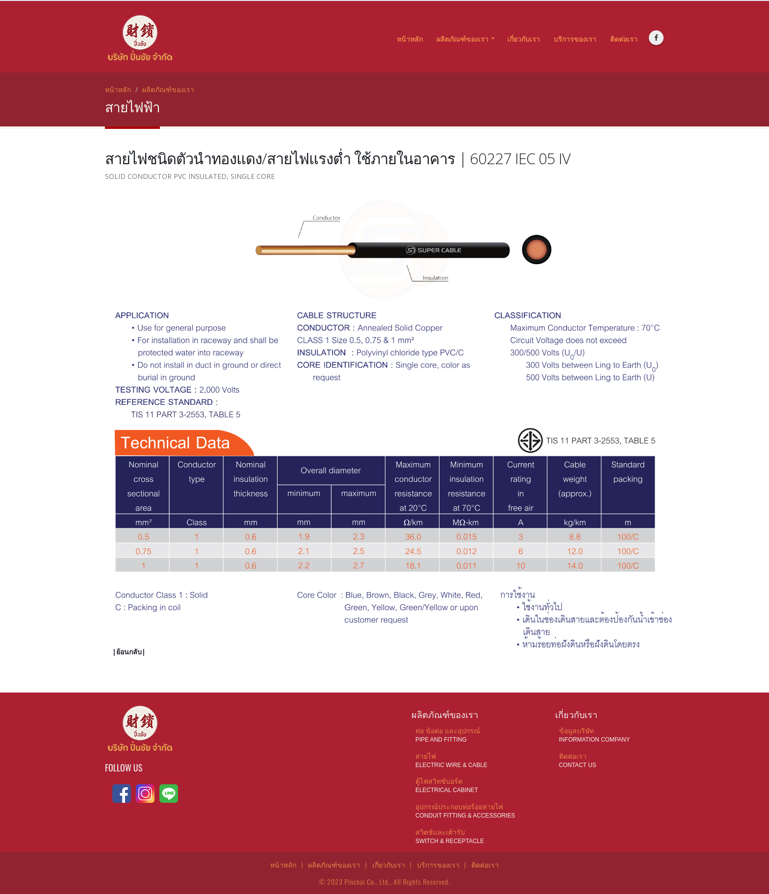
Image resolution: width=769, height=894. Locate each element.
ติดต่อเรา (624, 39)
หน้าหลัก (410, 39)
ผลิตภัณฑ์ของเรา (462, 39)
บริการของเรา (575, 39)
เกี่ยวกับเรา (523, 39)
